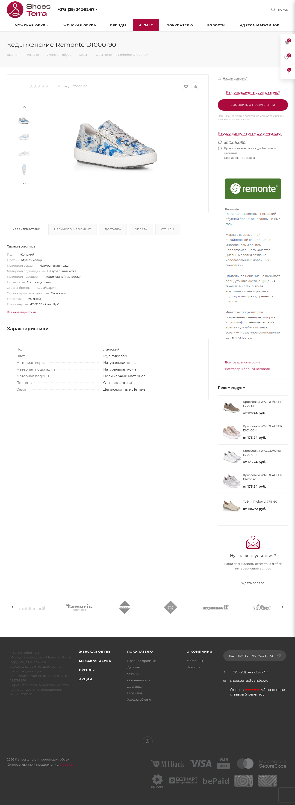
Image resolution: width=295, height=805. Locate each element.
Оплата (141, 229)
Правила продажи (141, 661)
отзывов (237, 694)
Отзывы (167, 229)
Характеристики (26, 229)
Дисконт (133, 667)
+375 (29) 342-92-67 (76, 9)
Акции (85, 679)
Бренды (87, 670)
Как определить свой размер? (253, 92)
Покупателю (140, 651)
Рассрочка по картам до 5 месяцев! (250, 133)
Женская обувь (94, 651)
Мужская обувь (95, 661)
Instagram (148, 741)
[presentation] (24, 106)
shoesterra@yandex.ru (249, 680)
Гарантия (134, 693)
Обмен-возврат (139, 680)
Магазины (195, 661)
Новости (193, 667)
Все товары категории (242, 362)
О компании (199, 651)
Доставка (113, 229)
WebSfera (66, 764)
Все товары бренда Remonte (247, 369)
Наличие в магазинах (72, 229)
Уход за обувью (139, 699)
